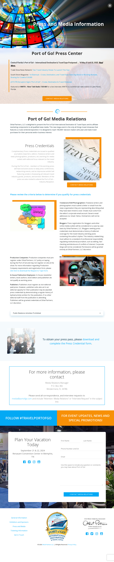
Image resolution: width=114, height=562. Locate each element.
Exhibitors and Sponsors (19, 534)
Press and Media (19, 538)
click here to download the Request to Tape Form (30, 278)
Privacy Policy (72, 556)
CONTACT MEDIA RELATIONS (81, 505)
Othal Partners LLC (48, 556)
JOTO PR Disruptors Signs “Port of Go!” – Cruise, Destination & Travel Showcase (42, 83)
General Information (19, 529)
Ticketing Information (19, 542)
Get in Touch (19, 546)
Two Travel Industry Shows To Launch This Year (52, 71)
